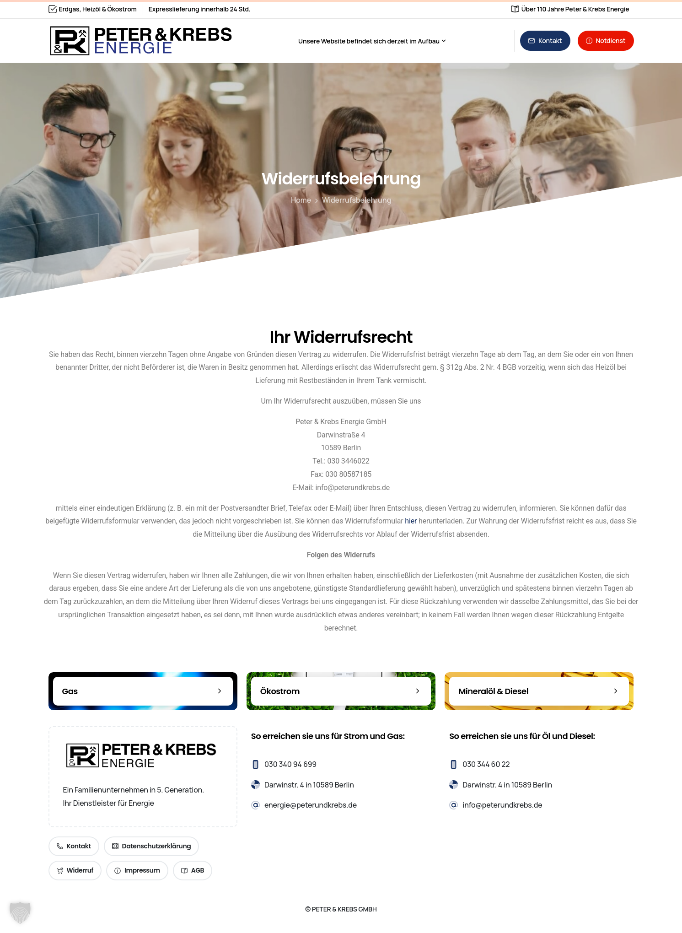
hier (411, 521)
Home (300, 200)
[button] (20, 913)
